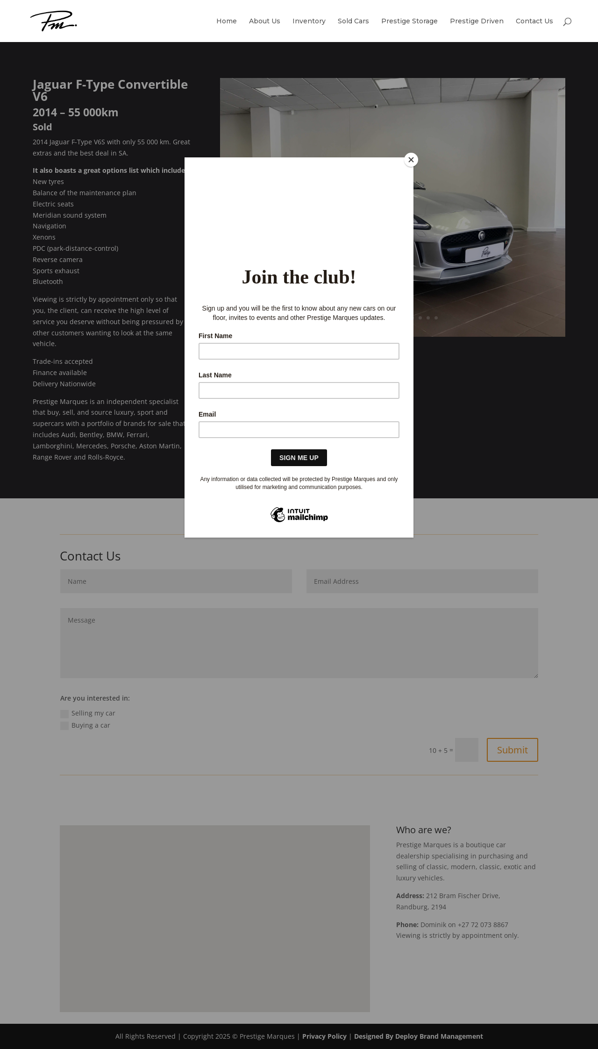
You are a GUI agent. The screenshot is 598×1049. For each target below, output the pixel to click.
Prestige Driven (477, 21)
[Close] (411, 160)
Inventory (309, 21)
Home (226, 21)
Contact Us (534, 21)
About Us (264, 21)
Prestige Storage (409, 21)
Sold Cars (353, 21)
